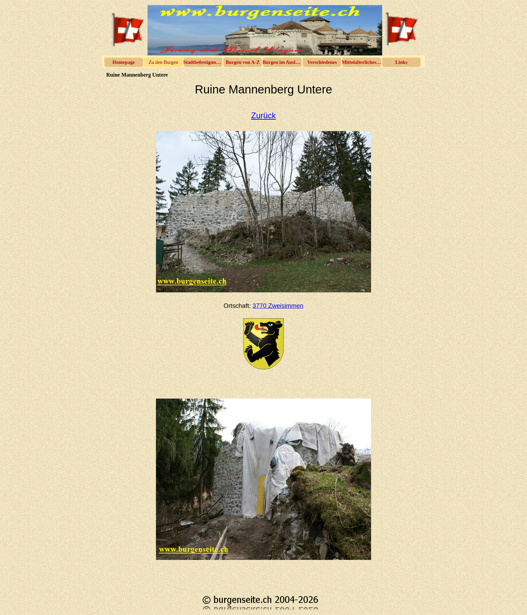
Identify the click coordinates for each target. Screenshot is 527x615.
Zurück (263, 115)
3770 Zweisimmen (277, 305)
